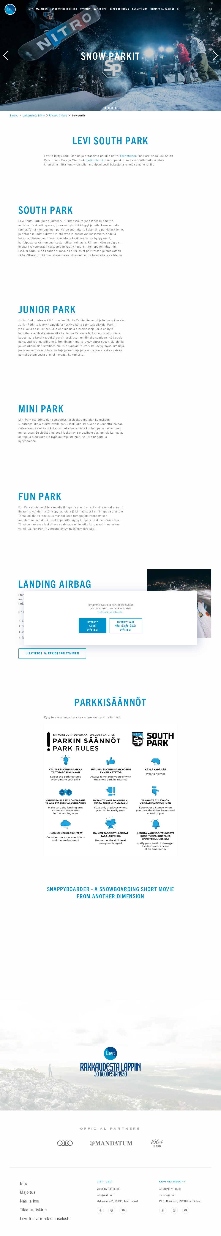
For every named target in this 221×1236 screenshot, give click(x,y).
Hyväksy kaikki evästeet (93, 626)
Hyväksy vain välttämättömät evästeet (125, 626)
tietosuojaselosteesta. (110, 611)
